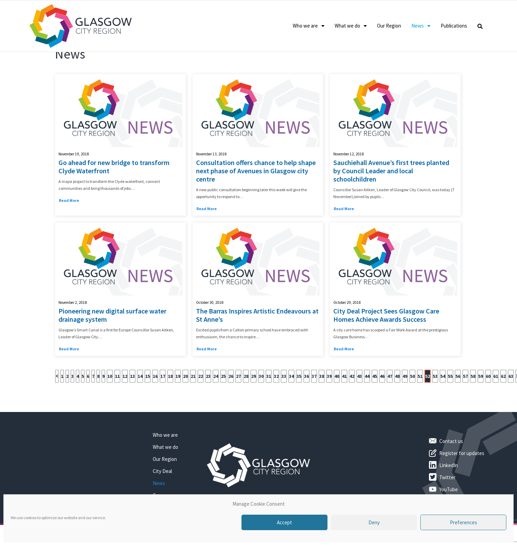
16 (155, 403)
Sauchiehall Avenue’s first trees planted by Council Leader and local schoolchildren (391, 197)
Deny (374, 522)
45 (374, 403)
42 (351, 403)
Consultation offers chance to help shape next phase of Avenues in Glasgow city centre (256, 197)
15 (147, 403)
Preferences (463, 522)
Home (60, 63)
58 (473, 403)
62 (503, 403)
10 (109, 403)
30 (261, 403)
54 (442, 403)
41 (344, 403)
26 (230, 403)
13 (132, 403)
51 (420, 403)
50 (412, 403)
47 (389, 403)
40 (336, 403)
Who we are (308, 26)
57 (465, 403)
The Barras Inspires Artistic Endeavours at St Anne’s (257, 342)
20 (185, 403)
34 (291, 403)
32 (276, 403)
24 (215, 403)
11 (117, 403)
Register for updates (461, 480)
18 (170, 403)
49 (404, 403)
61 (495, 403)
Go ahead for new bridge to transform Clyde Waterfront (114, 193)
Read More (69, 227)
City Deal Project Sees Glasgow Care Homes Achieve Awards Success (386, 342)
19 (177, 403)
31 (268, 403)
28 (246, 403)
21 (193, 403)
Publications (454, 25)
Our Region (389, 25)
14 (140, 403)
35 (299, 403)
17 (162, 403)
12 (124, 403)
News (420, 26)
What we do (351, 26)
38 (321, 403)
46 (382, 403)
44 (367, 403)
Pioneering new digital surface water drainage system (112, 342)
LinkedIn (448, 492)
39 (329, 403)
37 (314, 403)
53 (435, 403)
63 (510, 403)
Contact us (451, 468)
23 (208, 403)
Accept (284, 522)
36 (306, 403)
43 (359, 403)
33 (283, 403)
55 (450, 403)
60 (488, 403)
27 (238, 403)
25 (223, 403)
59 (480, 403)
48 (397, 403)
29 (253, 403)
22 (200, 403)
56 (457, 403)
